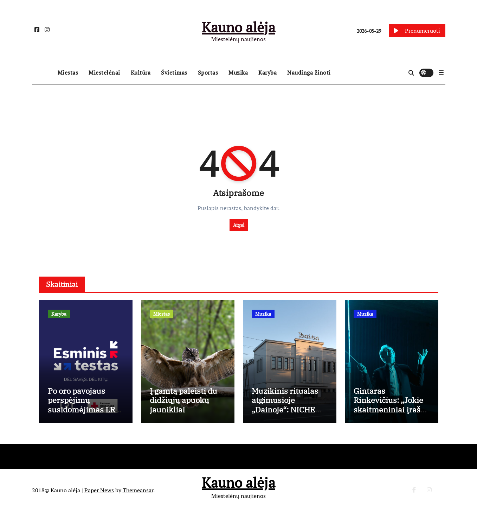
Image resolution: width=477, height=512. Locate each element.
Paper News (99, 490)
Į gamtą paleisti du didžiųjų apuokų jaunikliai (183, 400)
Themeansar (138, 490)
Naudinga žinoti (309, 72)
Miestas (68, 72)
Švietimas (174, 72)
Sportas (208, 72)
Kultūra (141, 72)
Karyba (267, 72)
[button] (441, 72)
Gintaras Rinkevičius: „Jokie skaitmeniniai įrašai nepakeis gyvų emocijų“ (390, 409)
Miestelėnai (104, 72)
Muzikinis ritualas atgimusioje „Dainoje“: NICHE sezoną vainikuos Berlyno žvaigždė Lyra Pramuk (285, 414)
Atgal (238, 224)
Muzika (238, 72)
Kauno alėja (238, 27)
